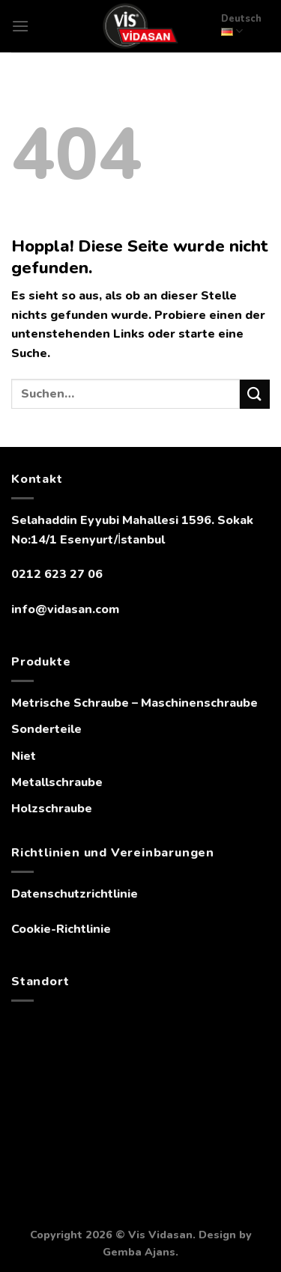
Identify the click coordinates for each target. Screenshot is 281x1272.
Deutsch (241, 25)
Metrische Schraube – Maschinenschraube (134, 703)
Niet (23, 756)
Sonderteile (46, 729)
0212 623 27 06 (57, 574)
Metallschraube (57, 782)
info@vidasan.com (65, 609)
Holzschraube (51, 808)
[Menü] (20, 25)
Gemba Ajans (139, 1251)
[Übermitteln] (255, 394)
